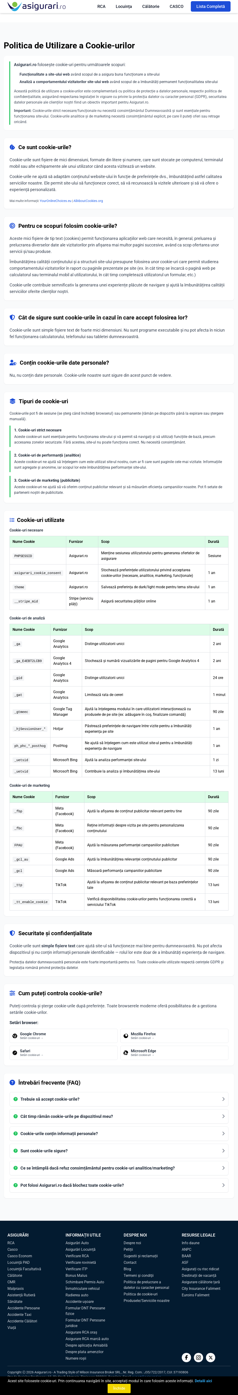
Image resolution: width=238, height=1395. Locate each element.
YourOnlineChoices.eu (55, 201)
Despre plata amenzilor (84, 1352)
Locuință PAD (18, 1262)
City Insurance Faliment (201, 1288)
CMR (11, 1282)
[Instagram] (198, 1357)
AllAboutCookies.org (88, 201)
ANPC (186, 1249)
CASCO (176, 6)
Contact (130, 1262)
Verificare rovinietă (81, 1262)
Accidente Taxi (19, 1314)
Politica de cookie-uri (141, 1294)
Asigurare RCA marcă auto (87, 1339)
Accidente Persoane (23, 1308)
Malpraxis (15, 1288)
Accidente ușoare (80, 1301)
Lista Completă (210, 6)
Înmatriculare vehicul (83, 1288)
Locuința (124, 6)
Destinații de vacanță (199, 1275)
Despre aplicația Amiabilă (87, 1345)
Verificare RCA (77, 1256)
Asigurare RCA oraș (81, 1332)
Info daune (190, 1243)
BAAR (186, 1256)
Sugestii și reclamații (141, 1256)
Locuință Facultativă (24, 1269)
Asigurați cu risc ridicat (200, 1269)
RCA (101, 6)
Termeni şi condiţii (139, 1275)
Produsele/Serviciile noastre (146, 1300)
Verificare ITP (76, 1269)
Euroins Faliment (195, 1295)
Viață (11, 1327)
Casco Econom (19, 1256)
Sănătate (14, 1301)
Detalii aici (203, 1381)
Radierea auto (77, 1295)
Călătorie (150, 6)
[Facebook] (186, 1357)
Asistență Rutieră (21, 1295)
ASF (185, 1262)
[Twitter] (210, 1357)
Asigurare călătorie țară (201, 1282)
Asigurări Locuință (81, 1249)
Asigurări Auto (77, 1243)
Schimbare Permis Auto (85, 1282)
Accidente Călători (22, 1321)
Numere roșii (76, 1358)
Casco (12, 1249)
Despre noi (132, 1243)
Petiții (128, 1249)
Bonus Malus (76, 1275)
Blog (127, 1269)
